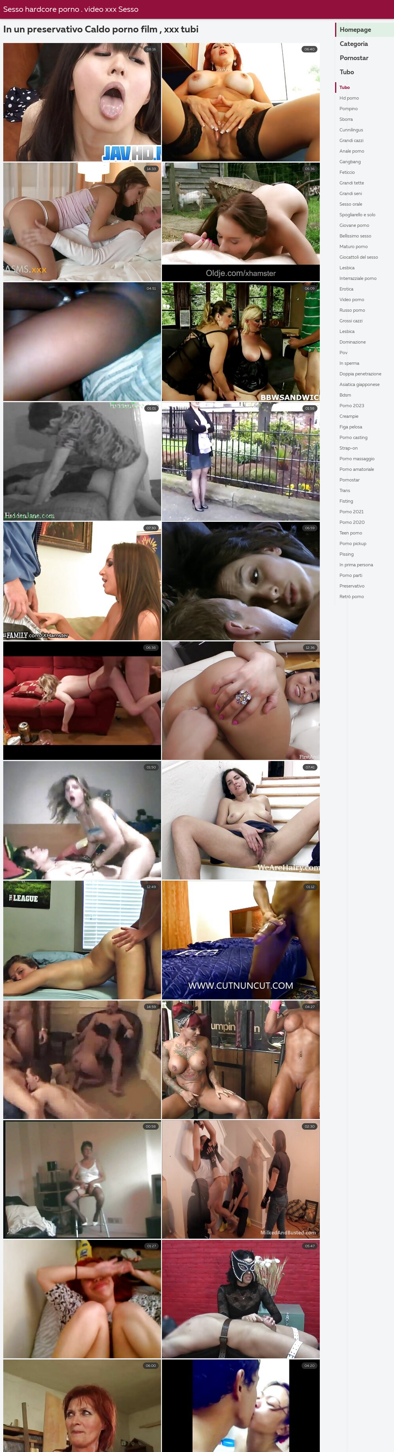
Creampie (350, 416)
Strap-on (350, 448)
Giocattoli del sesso (361, 257)
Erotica (347, 289)
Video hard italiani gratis (98, 1443)
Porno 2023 (352, 406)
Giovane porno (356, 225)
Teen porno (352, 533)
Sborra (347, 119)
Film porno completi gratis (249, 1437)
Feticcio (348, 172)
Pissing (347, 554)
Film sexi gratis (311, 1437)
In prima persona (358, 565)
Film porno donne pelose (272, 1430)
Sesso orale (352, 204)
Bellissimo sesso (357, 236)
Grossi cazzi (352, 321)
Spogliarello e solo (360, 215)
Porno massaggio (359, 459)
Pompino (350, 109)
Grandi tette (353, 183)
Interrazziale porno (360, 278)
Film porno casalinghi (64, 1437)
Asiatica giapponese (362, 384)
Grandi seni (352, 194)
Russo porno (353, 310)
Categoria (355, 44)
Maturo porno (355, 247)
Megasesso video (208, 1430)
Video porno (353, 300)
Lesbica (348, 268)
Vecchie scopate (97, 1430)
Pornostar (355, 58)
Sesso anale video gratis (35, 1430)
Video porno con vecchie (231, 1443)
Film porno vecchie (350, 1443)
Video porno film (361, 1437)
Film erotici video (152, 1430)
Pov (344, 353)
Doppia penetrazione (363, 374)
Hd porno (350, 98)
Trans (345, 491)
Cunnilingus (352, 130)
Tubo (347, 73)
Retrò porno (353, 597)
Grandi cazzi (352, 140)
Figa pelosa (352, 427)
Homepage (356, 30)
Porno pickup (354, 544)
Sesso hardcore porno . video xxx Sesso (71, 10)
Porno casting (355, 437)
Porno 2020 (353, 522)
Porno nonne (331, 1430)
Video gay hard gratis (181, 1437)
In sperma (350, 363)
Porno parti (352, 575)
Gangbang (351, 162)
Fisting (347, 501)
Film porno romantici (165, 1443)
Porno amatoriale (359, 469)
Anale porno (353, 151)
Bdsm (346, 395)
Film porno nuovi (35, 1443)
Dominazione (354, 342)
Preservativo (354, 586)
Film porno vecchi (122, 1437)
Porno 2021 (352, 512)
